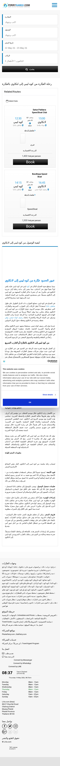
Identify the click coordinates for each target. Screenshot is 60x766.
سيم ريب (23, 577)
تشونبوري (14, 570)
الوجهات (13, 615)
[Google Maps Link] (4, 731)
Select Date (12, 101)
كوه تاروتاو (37, 580)
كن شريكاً (17, 643)
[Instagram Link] (15, 726)
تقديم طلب (8, 653)
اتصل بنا (40, 625)
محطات (39, 615)
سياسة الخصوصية (45, 622)
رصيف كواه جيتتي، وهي (14, 318)
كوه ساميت (14, 583)
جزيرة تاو (23, 570)
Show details (48, 395)
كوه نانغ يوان (48, 587)
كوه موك (39, 587)
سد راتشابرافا (48, 574)
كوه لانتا (53, 583)
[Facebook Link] (4, 726)
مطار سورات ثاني (8, 600)
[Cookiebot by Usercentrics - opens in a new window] (45, 361)
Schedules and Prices (25, 615)
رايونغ (33, 574)
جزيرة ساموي (33, 570)
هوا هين (5, 606)
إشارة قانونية (18, 622)
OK (30, 402)
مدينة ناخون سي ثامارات (26, 596)
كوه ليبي (18, 122)
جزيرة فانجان (45, 570)
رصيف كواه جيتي (42, 189)
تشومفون (5, 570)
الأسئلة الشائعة (40, 618)
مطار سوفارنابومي (24, 600)
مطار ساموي (41, 596)
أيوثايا (10, 567)
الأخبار (12, 618)
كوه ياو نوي (14, 590)
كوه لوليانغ (6, 587)
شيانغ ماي (32, 577)
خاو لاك (13, 574)
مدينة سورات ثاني (8, 596)
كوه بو (20, 580)
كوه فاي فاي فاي (26, 583)
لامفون (40, 590)
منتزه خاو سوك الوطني (10, 603)
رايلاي (27, 574)
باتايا (15, 567)
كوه (28, 286)
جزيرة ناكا (5, 574)
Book (30, 162)
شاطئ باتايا (18, 125)
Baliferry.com (21, 634)
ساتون (39, 574)
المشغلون (20, 618)
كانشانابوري (6, 580)
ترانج (53, 567)
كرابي (14, 580)
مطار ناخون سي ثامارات (41, 600)
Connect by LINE (11, 666)
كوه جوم (5, 583)
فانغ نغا (39, 577)
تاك (43, 567)
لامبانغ (34, 590)
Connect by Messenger (17, 660)
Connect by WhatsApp (16, 663)
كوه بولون (28, 580)
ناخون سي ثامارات (42, 603)
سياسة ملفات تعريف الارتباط (12, 625)
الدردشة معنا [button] (8, 656)
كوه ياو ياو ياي (25, 590)
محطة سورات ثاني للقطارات (25, 593)
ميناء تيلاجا (41, 125)
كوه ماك (31, 587)
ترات (48, 567)
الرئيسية (5, 615)
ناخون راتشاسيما (27, 603)
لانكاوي (42, 122)
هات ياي (53, 603)
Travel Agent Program (30, 643)
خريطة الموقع (30, 625)
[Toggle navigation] (55, 4)
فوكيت (46, 577)
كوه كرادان (37, 583)
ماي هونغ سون (7, 593)
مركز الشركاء (7, 643)
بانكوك (21, 567)
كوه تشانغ (46, 580)
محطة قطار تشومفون (45, 593)
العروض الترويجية (49, 615)
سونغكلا (15, 577)
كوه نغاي (5, 590)
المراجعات (29, 618)
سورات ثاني (6, 577)
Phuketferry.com (8, 634)
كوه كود (46, 583)
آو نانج (4, 567)
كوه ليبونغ (15, 587)
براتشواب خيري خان (32, 567)
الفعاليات (5, 618)
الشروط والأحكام (30, 622)
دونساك (21, 574)
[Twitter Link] (10, 726)
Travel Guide (7, 622)
